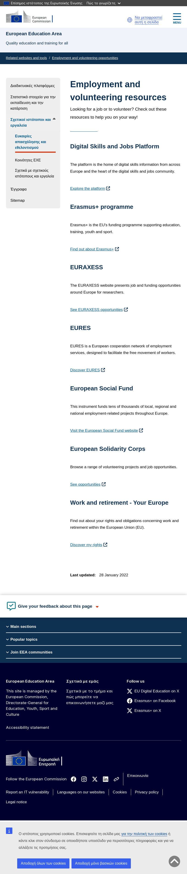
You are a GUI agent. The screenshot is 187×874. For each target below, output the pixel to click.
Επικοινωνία (137, 775)
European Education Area (30, 681)
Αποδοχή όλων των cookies (43, 863)
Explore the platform (87, 188)
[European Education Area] (32, 16)
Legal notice (16, 802)
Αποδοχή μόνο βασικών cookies (101, 863)
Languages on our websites (81, 792)
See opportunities (85, 484)
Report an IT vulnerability (27, 792)
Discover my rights (86, 545)
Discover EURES (85, 370)
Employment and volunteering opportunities (85, 58)
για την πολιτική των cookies (144, 834)
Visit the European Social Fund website (104, 430)
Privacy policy (147, 792)
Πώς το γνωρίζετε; (104, 3)
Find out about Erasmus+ (92, 249)
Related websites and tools (26, 58)
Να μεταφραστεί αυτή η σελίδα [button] (148, 19)
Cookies (120, 792)
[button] (129, 20)
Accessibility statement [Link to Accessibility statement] (27, 727)
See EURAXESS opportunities (96, 310)
